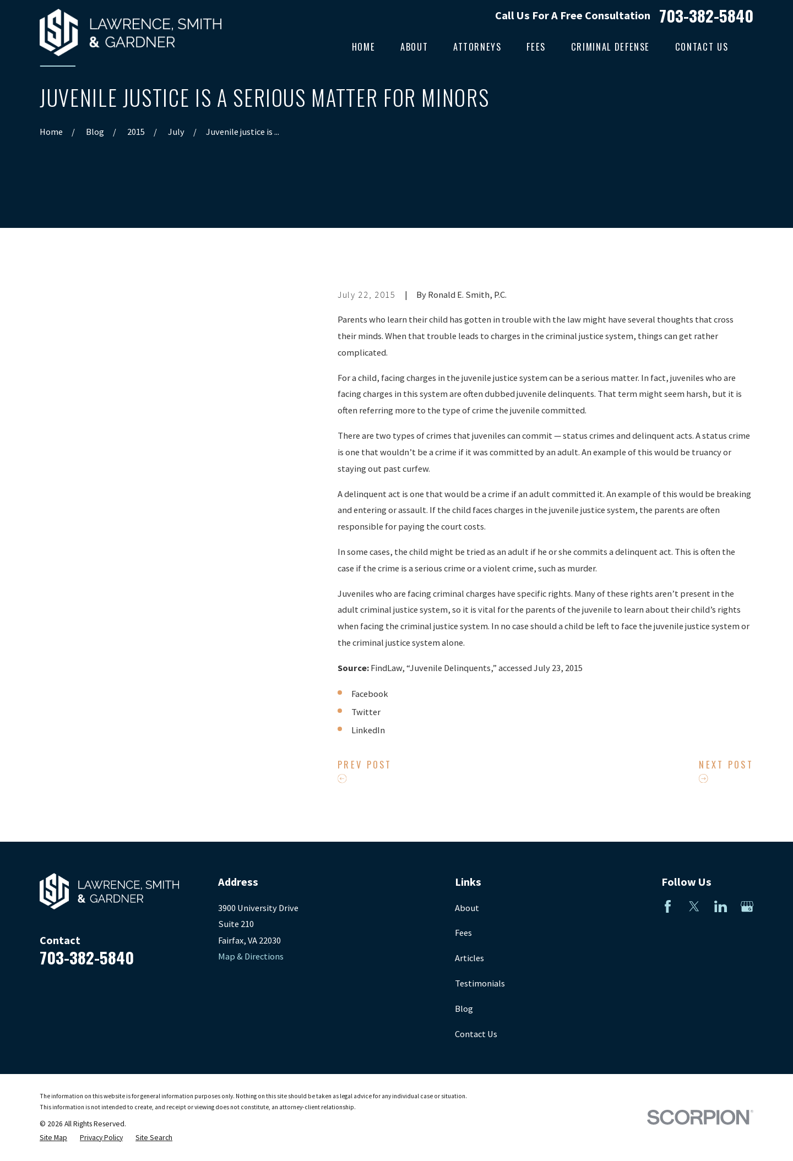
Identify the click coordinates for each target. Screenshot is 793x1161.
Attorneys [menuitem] (477, 46)
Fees (463, 932)
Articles (469, 957)
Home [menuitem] (364, 46)
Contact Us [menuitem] (701, 46)
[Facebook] (667, 906)
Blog (464, 1008)
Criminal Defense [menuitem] (610, 46)
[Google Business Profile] (747, 906)
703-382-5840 (706, 15)
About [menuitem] (414, 46)
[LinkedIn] (720, 906)
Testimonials (480, 983)
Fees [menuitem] (536, 46)
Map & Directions (251, 956)
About (467, 907)
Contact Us (476, 1033)
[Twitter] (694, 906)
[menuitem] (53, 1138)
